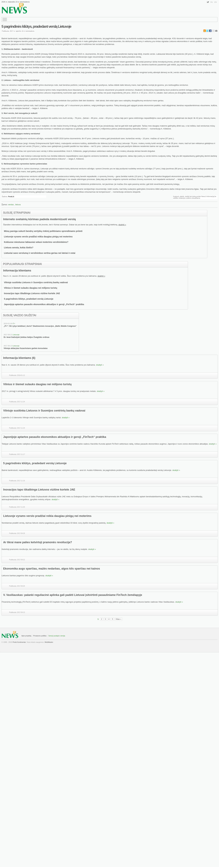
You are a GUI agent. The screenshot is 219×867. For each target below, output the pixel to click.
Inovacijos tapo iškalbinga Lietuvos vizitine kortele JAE (32, 293)
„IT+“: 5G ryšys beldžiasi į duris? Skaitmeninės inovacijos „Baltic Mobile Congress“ (40, 326)
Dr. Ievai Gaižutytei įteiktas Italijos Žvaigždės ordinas (26, 337)
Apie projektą (26, 636)
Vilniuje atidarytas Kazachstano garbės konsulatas (26, 348)
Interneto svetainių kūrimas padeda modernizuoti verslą (39, 219)
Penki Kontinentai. (19, 642)
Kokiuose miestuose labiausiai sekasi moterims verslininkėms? (36, 242)
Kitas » (118, 619)
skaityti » (122, 224)
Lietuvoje (16, 335)
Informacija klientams (17, 270)
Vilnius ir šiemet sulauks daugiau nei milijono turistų (30, 288)
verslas (11, 205)
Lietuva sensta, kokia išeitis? (18, 247)
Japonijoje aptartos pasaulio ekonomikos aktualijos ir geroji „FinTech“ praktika (44, 304)
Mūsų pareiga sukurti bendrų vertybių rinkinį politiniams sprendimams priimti (43, 231)
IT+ (14, 323)
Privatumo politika (39, 636)
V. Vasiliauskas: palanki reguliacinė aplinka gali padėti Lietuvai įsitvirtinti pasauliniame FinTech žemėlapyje (72, 594)
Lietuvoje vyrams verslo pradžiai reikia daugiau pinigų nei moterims (38, 236)
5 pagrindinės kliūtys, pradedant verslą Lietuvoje (36, 26)
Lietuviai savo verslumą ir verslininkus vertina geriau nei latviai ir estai (39, 253)
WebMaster (49, 642)
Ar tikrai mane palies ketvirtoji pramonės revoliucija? (37, 542)
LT (208, 2)
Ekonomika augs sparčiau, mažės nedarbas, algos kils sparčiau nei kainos (51, 568)
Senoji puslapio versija (56, 636)
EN (215, 2)
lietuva (18, 205)
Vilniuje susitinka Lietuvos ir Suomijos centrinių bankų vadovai (36, 282)
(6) (33, 357)
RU (211, 2)
